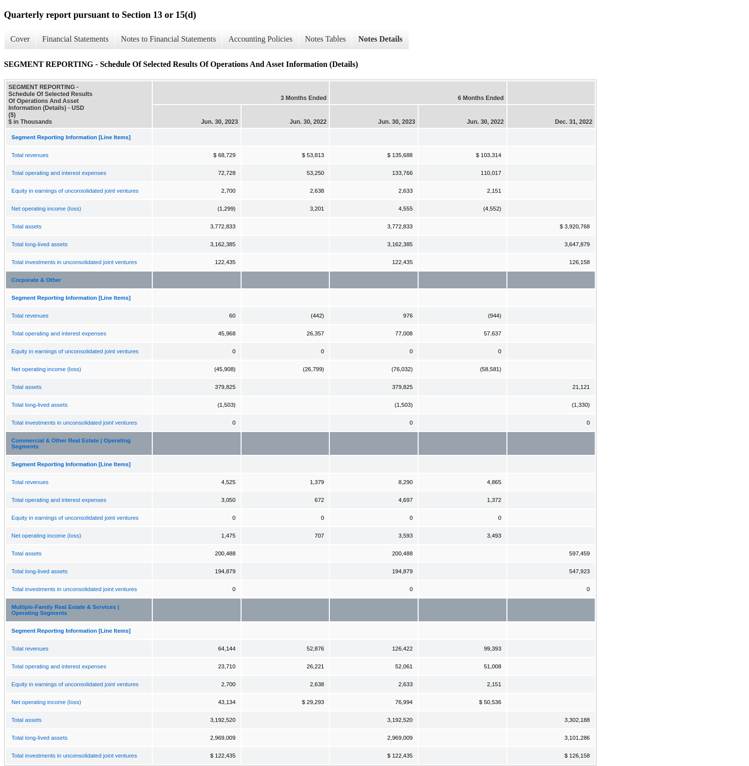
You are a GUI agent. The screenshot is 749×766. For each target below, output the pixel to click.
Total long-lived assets (39, 244)
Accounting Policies (260, 39)
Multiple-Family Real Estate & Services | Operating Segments (65, 610)
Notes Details (380, 39)
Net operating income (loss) (46, 209)
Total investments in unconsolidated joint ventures (74, 262)
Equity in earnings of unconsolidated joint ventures (74, 191)
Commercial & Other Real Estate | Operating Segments (70, 443)
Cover (20, 39)
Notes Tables (325, 39)
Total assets (26, 226)
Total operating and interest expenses (58, 173)
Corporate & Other (36, 280)
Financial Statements (75, 39)
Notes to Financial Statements (168, 39)
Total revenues (30, 155)
